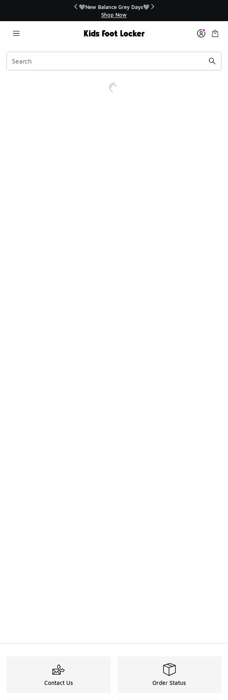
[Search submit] (212, 61)
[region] (114, 11)
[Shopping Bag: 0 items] (215, 33)
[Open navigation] (16, 33)
